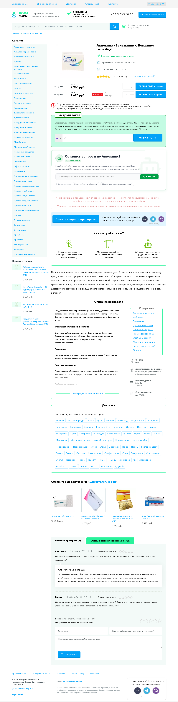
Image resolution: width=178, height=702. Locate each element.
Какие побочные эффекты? (86, 184)
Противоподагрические (26, 200)
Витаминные (20, 78)
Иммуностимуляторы (24, 132)
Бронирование (20, 4)
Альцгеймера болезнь (25, 51)
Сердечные (19, 225)
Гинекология (20, 98)
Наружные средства (24, 151)
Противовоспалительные (26, 186)
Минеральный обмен (24, 147)
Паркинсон (19, 171)
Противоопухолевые (24, 195)
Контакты (113, 4)
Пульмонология (22, 220)
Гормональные (21, 108)
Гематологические (23, 83)
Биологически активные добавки (26, 67)
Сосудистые (20, 230)
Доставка (71, 4)
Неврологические (23, 156)
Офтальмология (22, 166)
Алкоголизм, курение (24, 47)
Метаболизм (20, 142)
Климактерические (23, 137)
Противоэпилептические (26, 210)
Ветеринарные (21, 73)
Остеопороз (20, 161)
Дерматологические (32, 33)
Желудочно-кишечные (25, 122)
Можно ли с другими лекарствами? (117, 184)
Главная (15, 33)
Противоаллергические (26, 176)
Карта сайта (17, 695)
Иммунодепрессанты (24, 127)
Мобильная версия (23, 688)
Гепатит (18, 88)
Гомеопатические (22, 103)
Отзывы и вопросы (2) (144, 76)
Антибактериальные (24, 56)
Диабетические (21, 117)
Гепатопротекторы (23, 93)
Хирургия (19, 249)
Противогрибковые (24, 190)
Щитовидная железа (24, 254)
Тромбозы (19, 234)
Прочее (17, 215)
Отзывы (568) (92, 4)
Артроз (17, 61)
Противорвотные (23, 205)
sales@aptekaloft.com (72, 682)
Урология (18, 239)
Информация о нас (47, 4)
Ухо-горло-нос (21, 244)
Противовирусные (23, 181)
